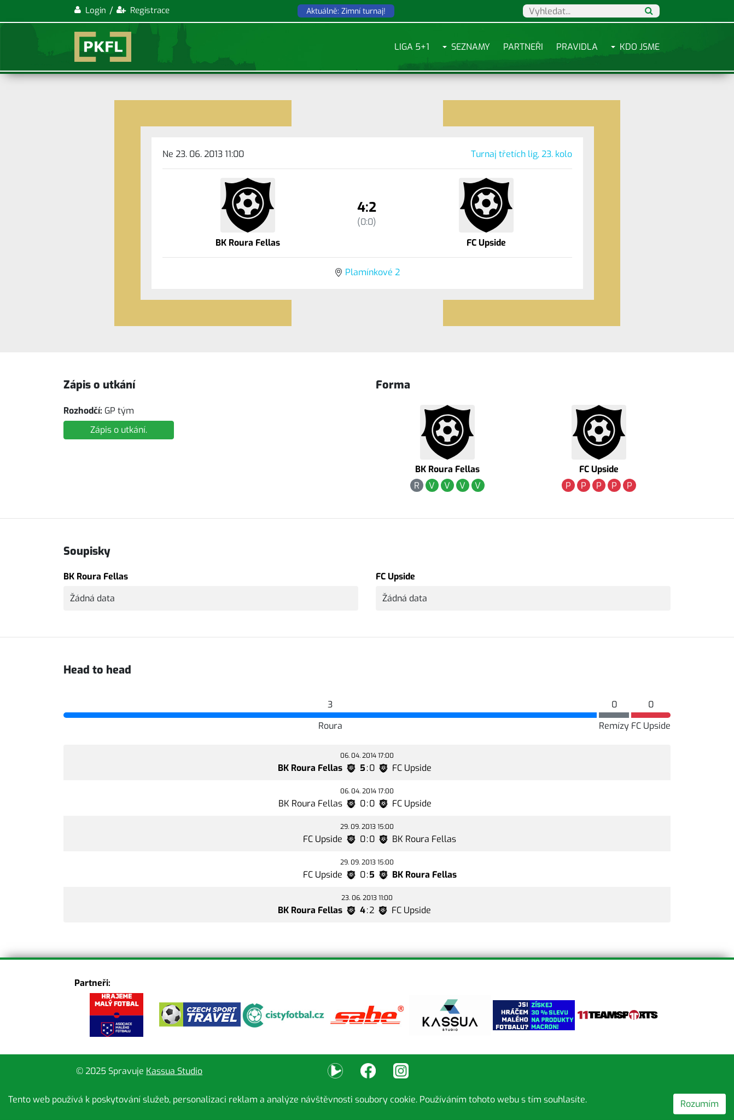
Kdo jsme (640, 47)
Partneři (523, 47)
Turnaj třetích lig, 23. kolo (521, 154)
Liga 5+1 (411, 47)
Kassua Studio (174, 1071)
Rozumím (699, 1104)
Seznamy (470, 47)
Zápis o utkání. (118, 430)
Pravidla (577, 47)
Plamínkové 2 (372, 272)
